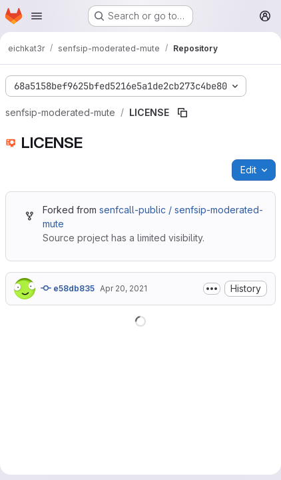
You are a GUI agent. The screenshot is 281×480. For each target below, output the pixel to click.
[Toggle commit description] (211, 289)
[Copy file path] (182, 112)
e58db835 (68, 288)
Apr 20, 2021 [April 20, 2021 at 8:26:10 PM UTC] (123, 288)
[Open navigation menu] (36, 16)
